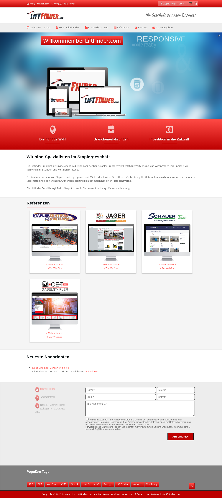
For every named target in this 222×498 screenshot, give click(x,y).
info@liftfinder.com (39, 3)
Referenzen (121, 27)
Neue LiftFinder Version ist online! (50, 367)
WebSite (52, 484)
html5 (86, 484)
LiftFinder (122, 484)
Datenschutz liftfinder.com (165, 494)
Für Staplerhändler (68, 27)
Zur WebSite (54, 268)
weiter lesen (91, 371)
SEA (40, 484)
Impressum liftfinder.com (135, 494)
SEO (31, 484)
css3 (97, 484)
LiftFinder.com (84, 494)
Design (108, 484)
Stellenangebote (162, 27)
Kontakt (141, 27)
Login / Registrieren (172, 3)
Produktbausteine (96, 27)
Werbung (151, 484)
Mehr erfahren (54, 264)
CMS (64, 484)
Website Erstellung (38, 27)
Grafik (74, 484)
